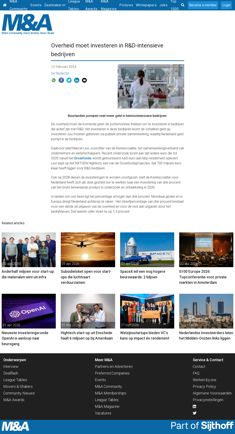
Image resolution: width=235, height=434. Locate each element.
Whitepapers (146, 5)
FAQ (196, 373)
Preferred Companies (112, 373)
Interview (11, 366)
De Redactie (60, 73)
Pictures (126, 5)
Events (36, 5)
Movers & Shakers (18, 386)
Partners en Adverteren (114, 366)
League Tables (15, 380)
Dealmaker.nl (54, 5)
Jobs (163, 5)
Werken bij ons (204, 380)
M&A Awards (13, 400)
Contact (199, 366)
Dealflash (10, 373)
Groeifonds (83, 158)
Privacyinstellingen (208, 400)
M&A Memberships (110, 393)
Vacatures (103, 413)
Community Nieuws (19, 393)
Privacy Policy (204, 386)
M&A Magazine (107, 406)
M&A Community (108, 386)
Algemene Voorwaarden (212, 393)
